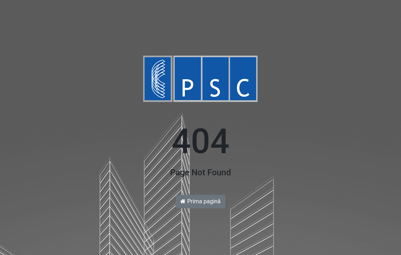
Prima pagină (200, 201)
